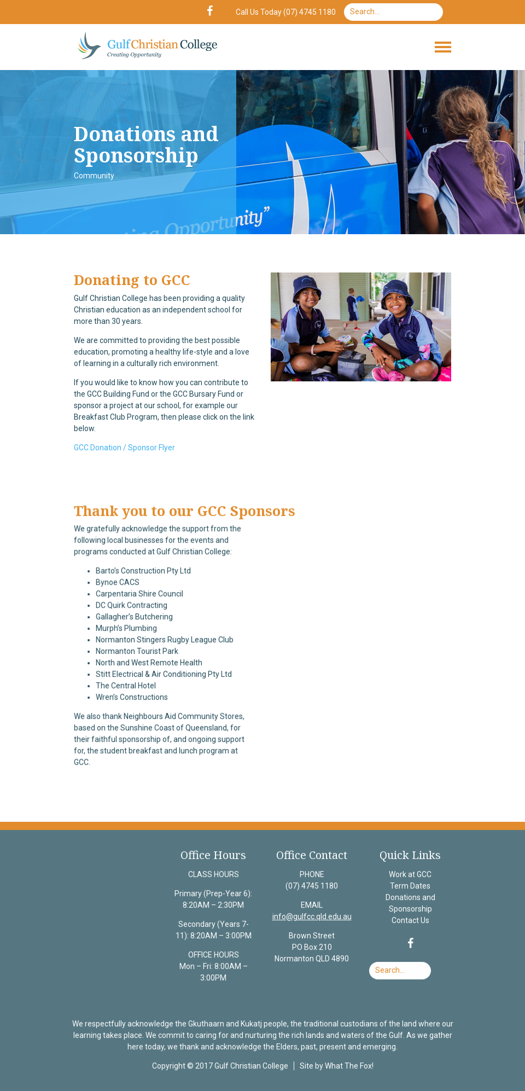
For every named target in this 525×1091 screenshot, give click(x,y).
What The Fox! (348, 1065)
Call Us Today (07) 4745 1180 (286, 12)
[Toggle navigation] (443, 47)
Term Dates (409, 887)
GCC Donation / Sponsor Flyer (124, 447)
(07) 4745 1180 (311, 887)
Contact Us (409, 921)
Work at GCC (409, 876)
